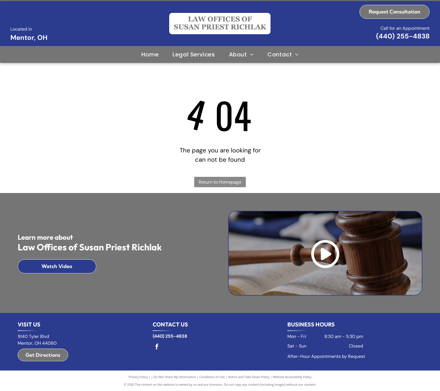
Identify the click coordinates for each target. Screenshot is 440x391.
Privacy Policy (138, 377)
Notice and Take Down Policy (249, 377)
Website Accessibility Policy (292, 377)
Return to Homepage (220, 182)
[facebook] (157, 347)
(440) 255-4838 (403, 36)
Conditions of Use (212, 377)
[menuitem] (150, 54)
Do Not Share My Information (175, 377)
